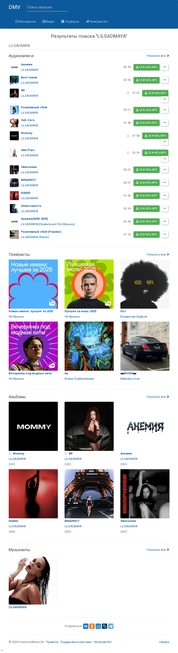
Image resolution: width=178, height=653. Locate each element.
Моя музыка (25, 21)
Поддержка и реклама (76, 642)
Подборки (70, 21)
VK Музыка (16, 316)
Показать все (158, 55)
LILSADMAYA (29, 69)
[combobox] (89, 46)
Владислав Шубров (133, 316)
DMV (16, 9)
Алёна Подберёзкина (79, 378)
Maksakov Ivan (130, 378)
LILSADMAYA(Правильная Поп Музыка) (48, 224)
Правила (52, 642)
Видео (49, 21)
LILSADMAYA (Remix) (35, 237)
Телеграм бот (97, 21)
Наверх (164, 642)
